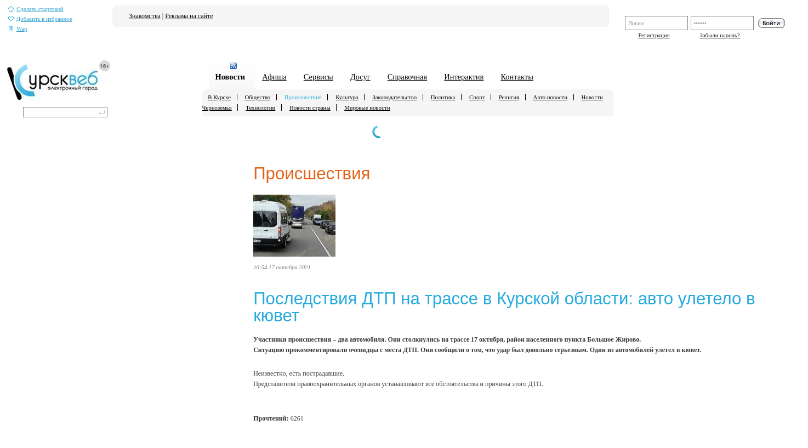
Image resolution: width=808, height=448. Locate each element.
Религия (509, 97)
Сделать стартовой (36, 9)
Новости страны (310, 107)
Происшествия (303, 97)
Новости (230, 76)
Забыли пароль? (719, 35)
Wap (17, 29)
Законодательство (394, 97)
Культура (346, 97)
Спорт (477, 97)
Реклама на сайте (189, 16)
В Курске (219, 97)
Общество (258, 97)
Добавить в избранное (40, 19)
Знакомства (145, 16)
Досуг (360, 76)
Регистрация (653, 35)
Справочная (407, 76)
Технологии (260, 107)
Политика (443, 97)
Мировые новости (367, 107)
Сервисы (318, 76)
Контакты (516, 76)
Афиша (274, 76)
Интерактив (463, 76)
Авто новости (550, 97)
